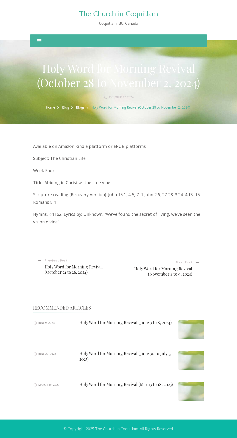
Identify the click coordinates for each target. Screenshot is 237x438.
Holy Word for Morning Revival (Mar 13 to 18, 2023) (126, 384)
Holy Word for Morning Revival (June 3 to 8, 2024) (125, 322)
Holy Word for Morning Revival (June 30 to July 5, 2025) (125, 356)
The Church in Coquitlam (118, 13)
